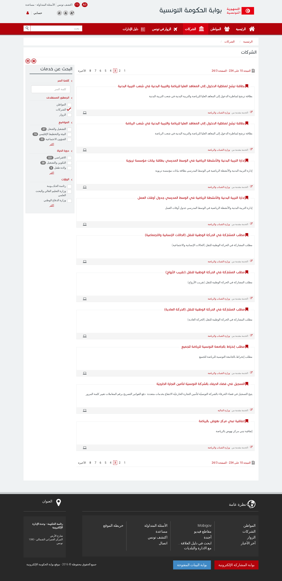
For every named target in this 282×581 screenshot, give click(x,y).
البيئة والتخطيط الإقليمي (52, 134)
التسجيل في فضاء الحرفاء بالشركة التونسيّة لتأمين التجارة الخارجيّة (200, 384)
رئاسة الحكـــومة (59, 186)
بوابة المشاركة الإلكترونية (236, 565)
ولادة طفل (60, 168)
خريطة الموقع (113, 525)
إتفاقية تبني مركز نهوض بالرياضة (222, 421)
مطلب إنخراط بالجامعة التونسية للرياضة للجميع (213, 347)
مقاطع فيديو (203, 531)
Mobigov (205, 525)
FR (77, 4)
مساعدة (29, 4)
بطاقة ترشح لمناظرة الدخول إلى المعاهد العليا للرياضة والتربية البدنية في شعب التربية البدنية (181, 86)
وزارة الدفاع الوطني (58, 200)
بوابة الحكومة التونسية (190, 10)
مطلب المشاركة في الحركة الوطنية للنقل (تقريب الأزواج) (205, 272)
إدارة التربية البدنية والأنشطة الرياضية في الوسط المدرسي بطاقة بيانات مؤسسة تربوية (185, 160)
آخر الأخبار (248, 543)
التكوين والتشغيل (56, 163)
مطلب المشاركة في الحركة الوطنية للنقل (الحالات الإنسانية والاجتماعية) (195, 235)
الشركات (64, 110)
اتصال (163, 543)
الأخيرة (82, 70)
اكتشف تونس (64, 4)
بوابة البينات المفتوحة (192, 565)
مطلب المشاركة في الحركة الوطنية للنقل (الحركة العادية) (204, 309)
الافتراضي (59, 158)
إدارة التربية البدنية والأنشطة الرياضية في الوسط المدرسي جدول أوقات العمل (191, 198)
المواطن (64, 105)
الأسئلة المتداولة (46, 4)
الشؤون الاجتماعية (55, 139)
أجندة (208, 537)
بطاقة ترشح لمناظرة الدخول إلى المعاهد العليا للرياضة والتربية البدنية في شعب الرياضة (185, 123)
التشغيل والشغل (56, 129)
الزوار (65, 115)
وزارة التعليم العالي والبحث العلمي (54, 193)
